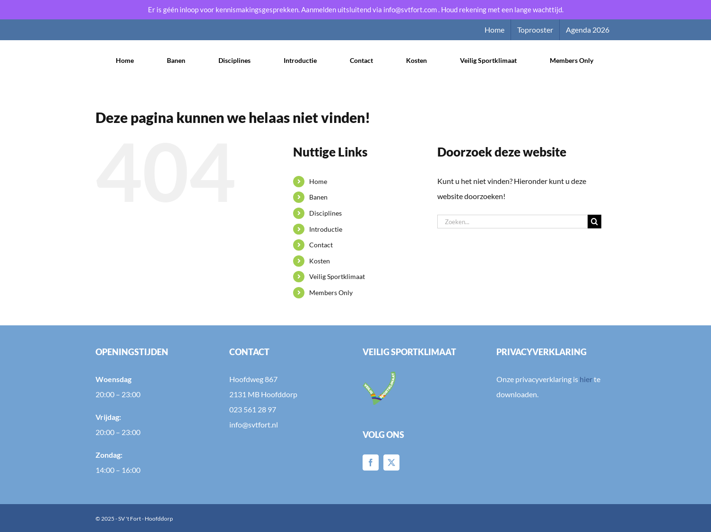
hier (586, 379)
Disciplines (325, 213)
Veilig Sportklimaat (337, 276)
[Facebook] (371, 462)
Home (318, 181)
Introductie (325, 229)
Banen (318, 197)
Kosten (319, 261)
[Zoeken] (594, 221)
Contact (321, 245)
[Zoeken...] (512, 221)
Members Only (331, 292)
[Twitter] (391, 462)
